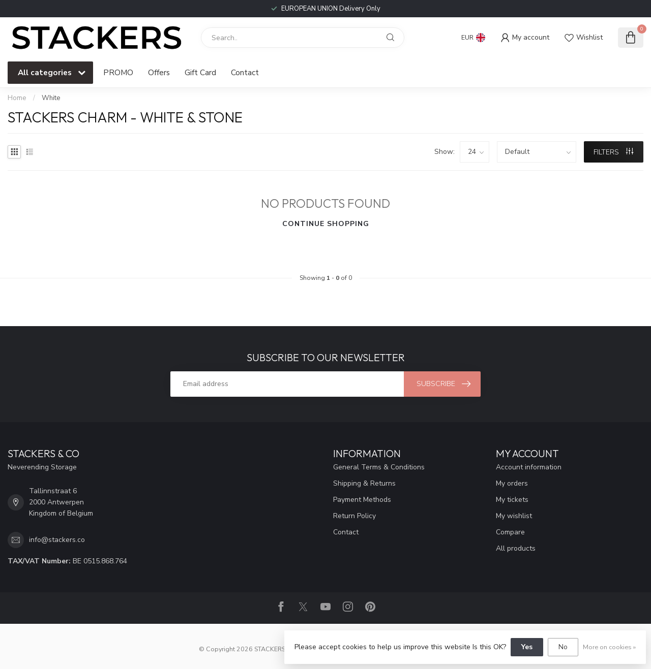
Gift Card (200, 72)
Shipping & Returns (364, 483)
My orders (512, 483)
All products (516, 548)
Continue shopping (325, 224)
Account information (528, 467)
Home (17, 98)
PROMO (118, 72)
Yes (526, 647)
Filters (613, 152)
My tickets (512, 499)
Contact (245, 72)
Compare (510, 532)
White (51, 98)
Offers (159, 72)
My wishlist (514, 516)
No (563, 647)
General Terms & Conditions (379, 467)
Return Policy (354, 516)
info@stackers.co (57, 540)
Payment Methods (362, 499)
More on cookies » (609, 647)
